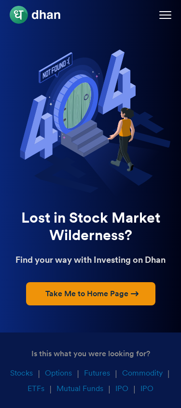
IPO (121, 388)
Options (58, 373)
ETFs (36, 388)
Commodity (142, 373)
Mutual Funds (79, 388)
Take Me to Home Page (92, 293)
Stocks (21, 373)
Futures (97, 373)
